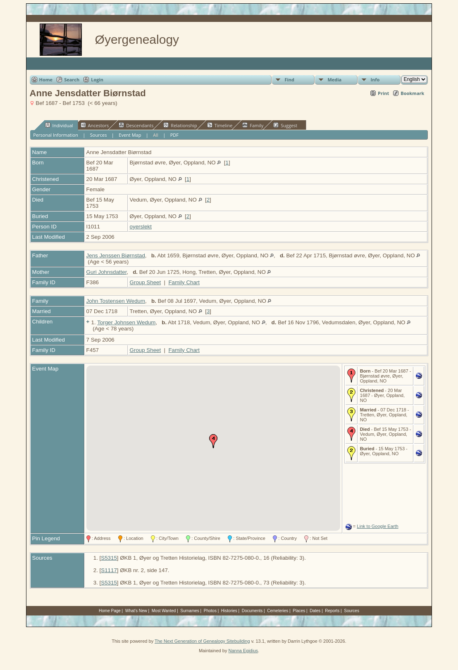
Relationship (180, 125)
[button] (213, 441)
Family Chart (184, 282)
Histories (229, 610)
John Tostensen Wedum (116, 301)
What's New (136, 610)
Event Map (130, 135)
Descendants (136, 125)
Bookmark (412, 93)
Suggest (285, 125)
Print (383, 93)
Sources (98, 135)
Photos (210, 610)
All (155, 135)
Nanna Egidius (243, 650)
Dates (315, 610)
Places (299, 610)
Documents (252, 610)
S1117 (109, 570)
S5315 (109, 558)
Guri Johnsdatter (106, 272)
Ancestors (95, 125)
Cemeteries (277, 610)
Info (374, 79)
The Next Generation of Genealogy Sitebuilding (202, 641)
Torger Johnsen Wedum (126, 322)
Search (71, 79)
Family (252, 125)
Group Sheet (145, 282)
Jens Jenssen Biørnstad (115, 255)
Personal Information (55, 135)
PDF (174, 135)
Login (97, 79)
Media (334, 79)
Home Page (110, 610)
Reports (332, 610)
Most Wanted (164, 610)
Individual (59, 125)
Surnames (189, 610)
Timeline (220, 125)
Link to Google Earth (377, 526)
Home (46, 79)
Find (289, 79)
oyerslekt (141, 226)
